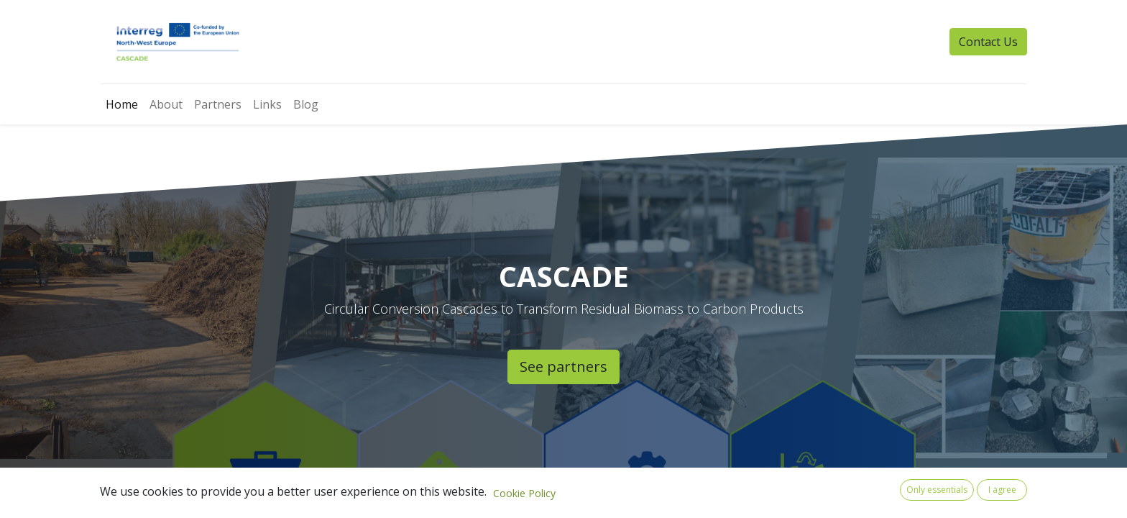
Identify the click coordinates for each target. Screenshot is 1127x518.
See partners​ (563, 366)
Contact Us (988, 42)
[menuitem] (122, 104)
